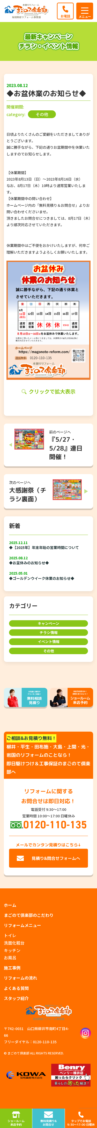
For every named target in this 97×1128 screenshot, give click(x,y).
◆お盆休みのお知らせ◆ (29, 562)
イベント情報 (48, 641)
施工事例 (12, 968)
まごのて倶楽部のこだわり (29, 915)
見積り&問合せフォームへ (56, 858)
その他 (48, 650)
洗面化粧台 (14, 943)
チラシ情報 (49, 632)
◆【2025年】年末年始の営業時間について (44, 547)
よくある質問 (16, 988)
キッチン (12, 950)
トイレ (10, 935)
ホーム (10, 905)
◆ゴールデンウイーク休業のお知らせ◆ (41, 578)
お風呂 (10, 957)
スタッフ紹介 (16, 998)
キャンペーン (48, 623)
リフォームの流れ (20, 978)
